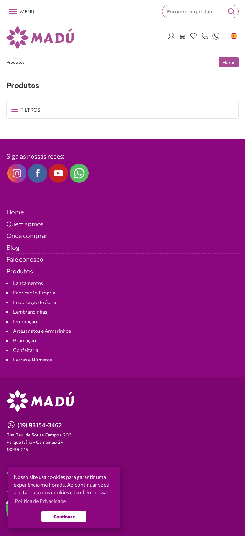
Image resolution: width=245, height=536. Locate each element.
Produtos (15, 62)
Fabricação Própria (34, 292)
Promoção (24, 340)
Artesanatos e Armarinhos (42, 331)
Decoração (25, 321)
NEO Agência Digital (24, 491)
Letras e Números (32, 359)
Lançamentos (28, 283)
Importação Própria (34, 302)
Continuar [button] (64, 516)
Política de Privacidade (29, 482)
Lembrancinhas (30, 312)
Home (228, 62)
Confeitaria (25, 350)
